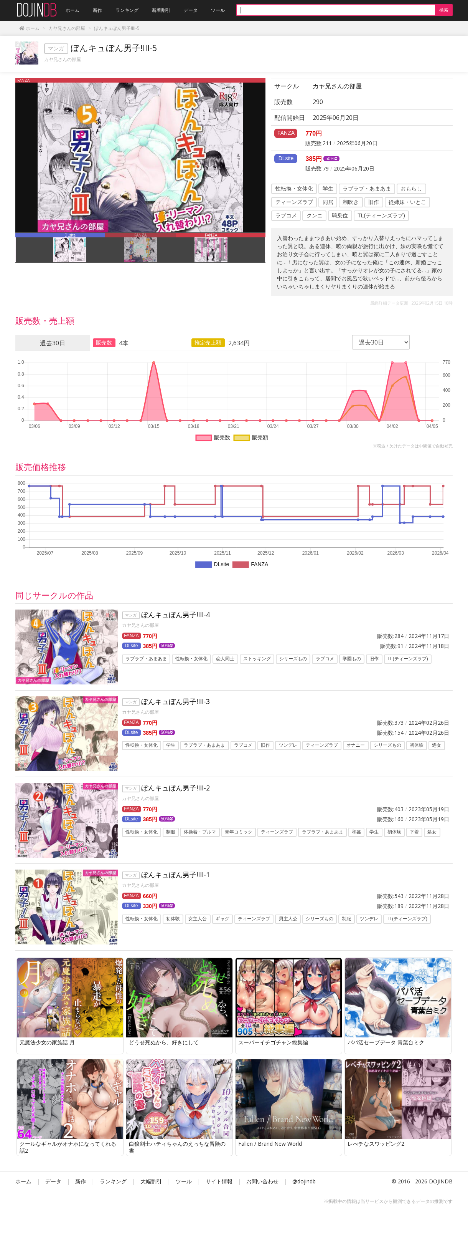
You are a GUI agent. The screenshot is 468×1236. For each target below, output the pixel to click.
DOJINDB (441, 1189)
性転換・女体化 (294, 189)
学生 (328, 189)
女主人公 (197, 925)
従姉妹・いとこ (407, 202)
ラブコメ (286, 215)
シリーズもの (293, 658)
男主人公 (288, 925)
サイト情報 (219, 1189)
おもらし (411, 189)
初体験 (417, 747)
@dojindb (304, 1189)
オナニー (355, 747)
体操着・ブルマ (200, 836)
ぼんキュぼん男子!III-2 (175, 792)
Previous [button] (9, 248)
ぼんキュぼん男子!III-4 (175, 614)
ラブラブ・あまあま (367, 189)
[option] (140, 155)
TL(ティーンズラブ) (381, 215)
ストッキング (257, 658)
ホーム (23, 1189)
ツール (184, 1189)
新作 (80, 1189)
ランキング (113, 1189)
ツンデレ (288, 747)
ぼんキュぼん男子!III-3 (175, 703)
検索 (443, 10)
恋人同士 (225, 658)
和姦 (356, 836)
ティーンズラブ (294, 202)
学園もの (352, 658)
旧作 (373, 202)
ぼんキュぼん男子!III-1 (175, 880)
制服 (170, 836)
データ (53, 1189)
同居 (328, 202)
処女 (436, 747)
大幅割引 (151, 1189)
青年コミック (238, 836)
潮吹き (351, 202)
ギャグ (222, 925)
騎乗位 (340, 215)
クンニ (315, 215)
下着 (414, 836)
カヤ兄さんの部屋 (62, 59)
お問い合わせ (262, 1189)
